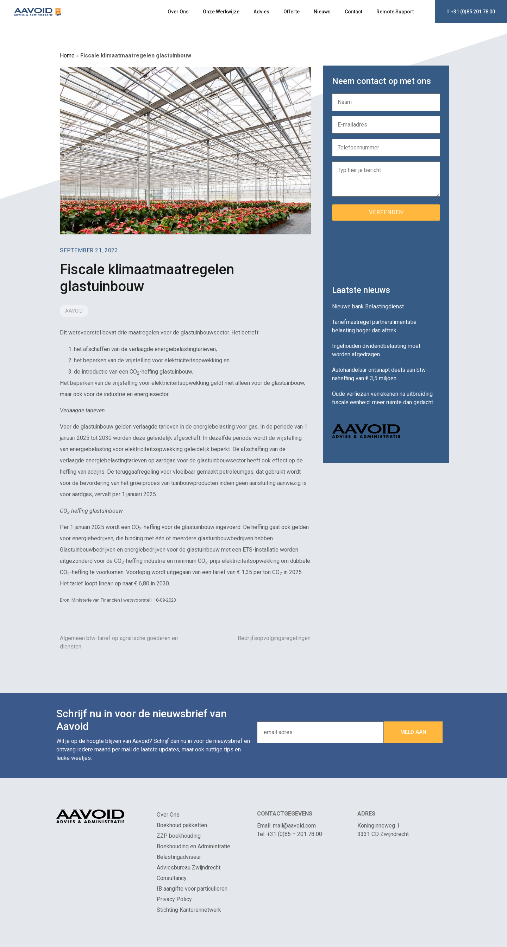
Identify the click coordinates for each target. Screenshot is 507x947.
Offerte (291, 11)
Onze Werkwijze (221, 11)
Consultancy (172, 878)
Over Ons (178, 11)
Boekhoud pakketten (182, 825)
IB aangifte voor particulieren (192, 888)
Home (67, 55)
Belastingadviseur (179, 857)
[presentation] (385, 250)
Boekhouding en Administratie (193, 846)
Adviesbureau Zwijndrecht (188, 867)
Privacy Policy (174, 899)
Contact (353, 11)
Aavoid (74, 311)
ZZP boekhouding (179, 835)
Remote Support (395, 11)
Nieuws (322, 11)
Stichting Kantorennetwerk (189, 909)
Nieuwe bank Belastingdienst (368, 306)
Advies (261, 11)
